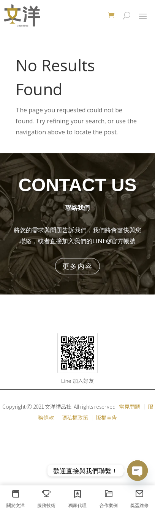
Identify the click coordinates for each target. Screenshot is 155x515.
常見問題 (129, 406)
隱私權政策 (75, 417)
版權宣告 (106, 417)
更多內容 (77, 266)
